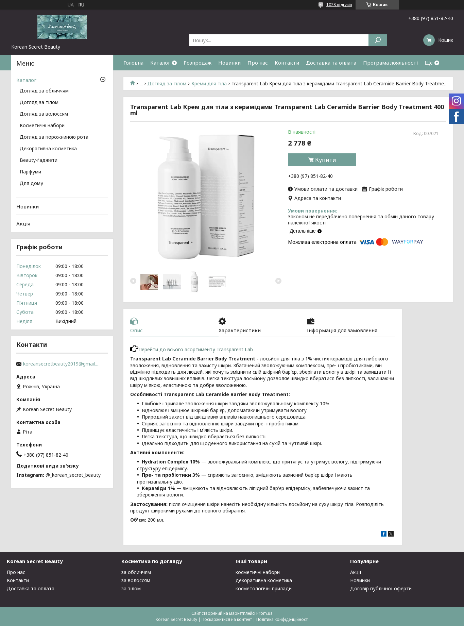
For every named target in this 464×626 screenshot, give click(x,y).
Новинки (229, 62)
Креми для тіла (209, 84)
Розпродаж (197, 62)
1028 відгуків (339, 4)
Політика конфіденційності (282, 619)
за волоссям (135, 580)
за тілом (131, 588)
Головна (133, 62)
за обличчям (136, 572)
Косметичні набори (42, 126)
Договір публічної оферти (381, 588)
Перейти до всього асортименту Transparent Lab (191, 349)
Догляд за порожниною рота (54, 137)
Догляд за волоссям (44, 114)
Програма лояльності (390, 62)
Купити (325, 160)
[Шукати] (377, 40)
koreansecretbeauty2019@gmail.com (62, 364)
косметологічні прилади (264, 588)
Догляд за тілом (167, 84)
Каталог (160, 62)
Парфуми (30, 172)
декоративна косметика (264, 580)
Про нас (257, 62)
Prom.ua (264, 613)
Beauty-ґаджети (38, 160)
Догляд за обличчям (44, 91)
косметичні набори (258, 572)
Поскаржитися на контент (227, 619)
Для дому (31, 183)
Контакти (287, 62)
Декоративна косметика (48, 149)
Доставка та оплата (331, 62)
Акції (355, 572)
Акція (23, 223)
